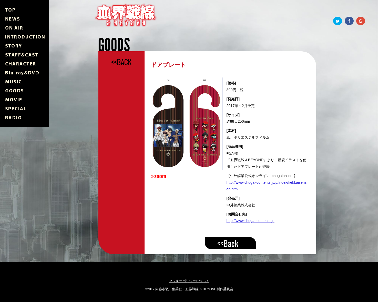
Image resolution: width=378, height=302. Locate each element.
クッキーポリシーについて (189, 281)
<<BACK (121, 61)
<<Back (227, 243)
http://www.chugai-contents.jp (250, 221)
